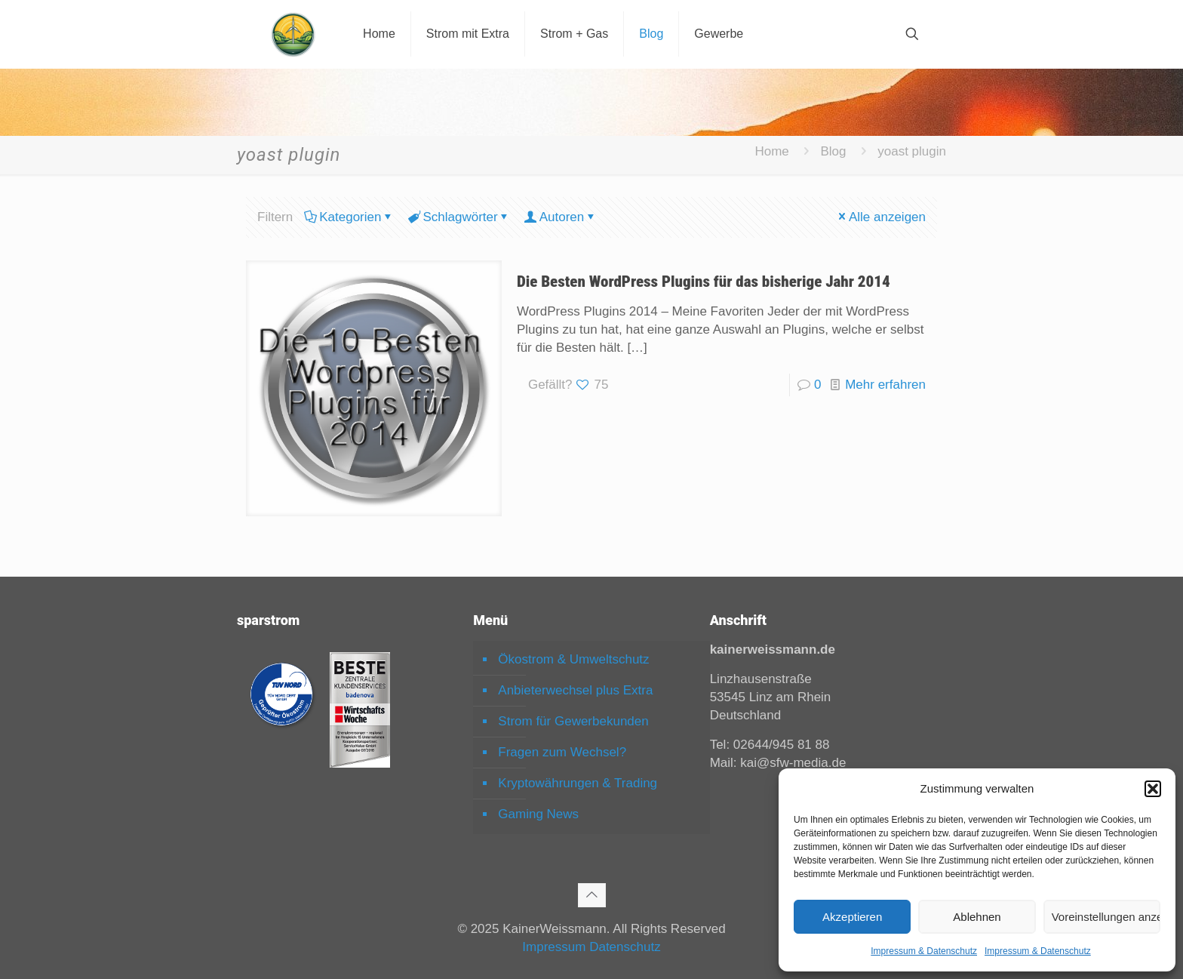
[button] (1152, 788)
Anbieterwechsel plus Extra (575, 690)
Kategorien (349, 217)
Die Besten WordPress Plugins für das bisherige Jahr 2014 (703, 281)
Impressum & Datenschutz (924, 951)
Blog (834, 151)
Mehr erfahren (885, 384)
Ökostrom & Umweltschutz (573, 659)
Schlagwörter (458, 217)
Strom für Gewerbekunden (573, 721)
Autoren (561, 217)
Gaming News (538, 814)
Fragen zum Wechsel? (562, 752)
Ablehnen (976, 916)
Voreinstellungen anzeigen (1106, 916)
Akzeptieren (852, 916)
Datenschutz (625, 947)
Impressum (553, 947)
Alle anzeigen (881, 217)
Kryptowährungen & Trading (577, 783)
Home (771, 151)
